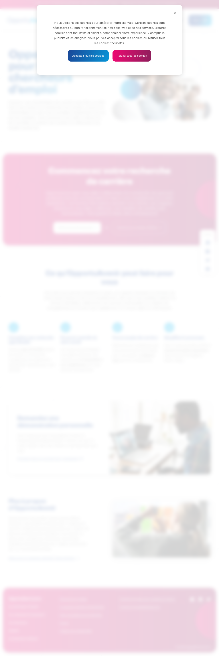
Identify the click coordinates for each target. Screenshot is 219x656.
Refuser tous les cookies (132, 55)
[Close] (175, 13)
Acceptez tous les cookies (88, 55)
